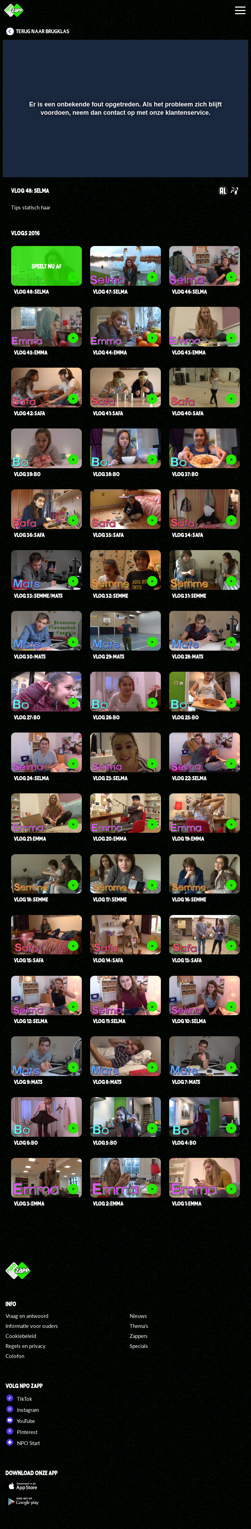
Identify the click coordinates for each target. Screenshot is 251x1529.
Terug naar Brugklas (42, 31)
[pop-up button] (219, 162)
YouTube (20, 1420)
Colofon (15, 1356)
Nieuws (138, 1316)
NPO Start (23, 1442)
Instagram (22, 1409)
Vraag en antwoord (27, 1316)
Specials (139, 1346)
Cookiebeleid (21, 1336)
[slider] (124, 147)
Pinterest (21, 1431)
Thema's (139, 1326)
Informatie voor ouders (32, 1326)
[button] (17, 162)
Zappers (139, 1336)
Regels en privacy (25, 1346)
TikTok (19, 1398)
